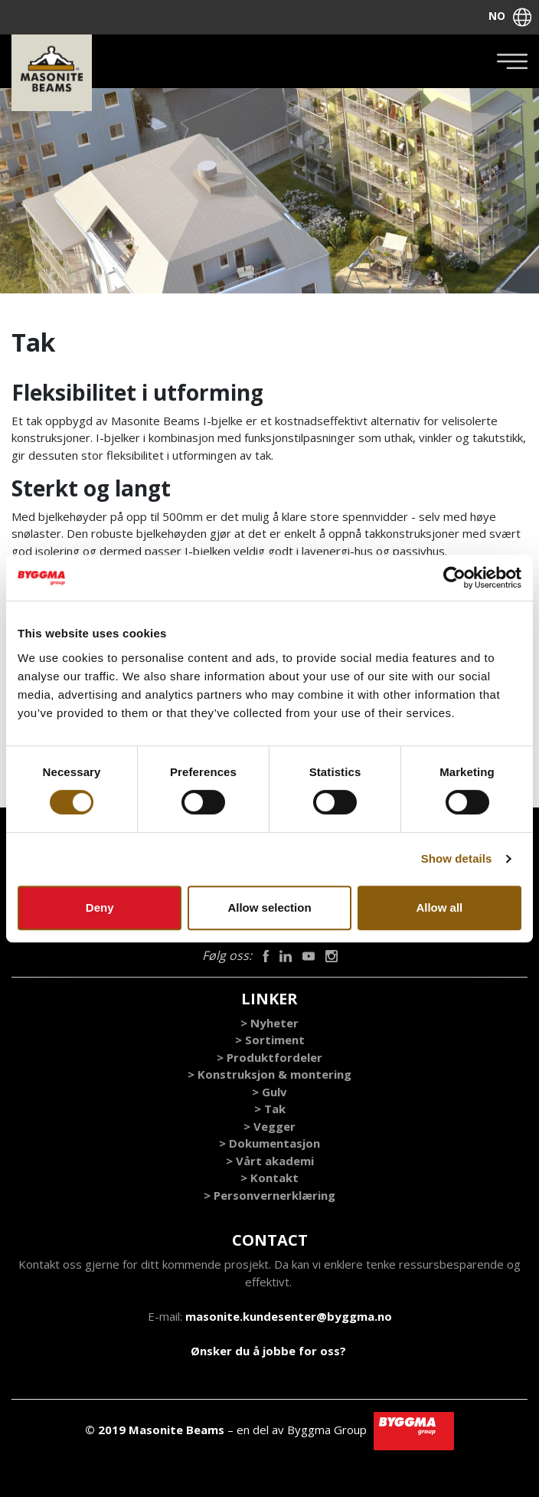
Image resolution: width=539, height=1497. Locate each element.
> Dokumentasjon (269, 1143)
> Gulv (269, 1091)
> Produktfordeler (269, 1057)
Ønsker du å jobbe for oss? (268, 1350)
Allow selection (269, 907)
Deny (100, 907)
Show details (456, 858)
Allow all (439, 907)
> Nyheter (269, 1022)
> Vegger (269, 1126)
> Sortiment (270, 1039)
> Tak (270, 1108)
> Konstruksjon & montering (269, 1074)
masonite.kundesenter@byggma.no (288, 1316)
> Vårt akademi (270, 1160)
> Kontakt (269, 1177)
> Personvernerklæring (269, 1195)
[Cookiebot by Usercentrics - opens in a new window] (454, 577)
